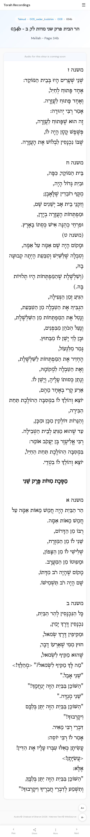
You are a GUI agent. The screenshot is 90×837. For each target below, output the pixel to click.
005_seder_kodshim (42, 19)
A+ (82, 808)
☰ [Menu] (84, 5)
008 (59, 19)
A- (82, 817)
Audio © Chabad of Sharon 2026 (31, 816)
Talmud (22, 19)
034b (69, 19)
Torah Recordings (17, 5)
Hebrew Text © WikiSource (62, 816)
